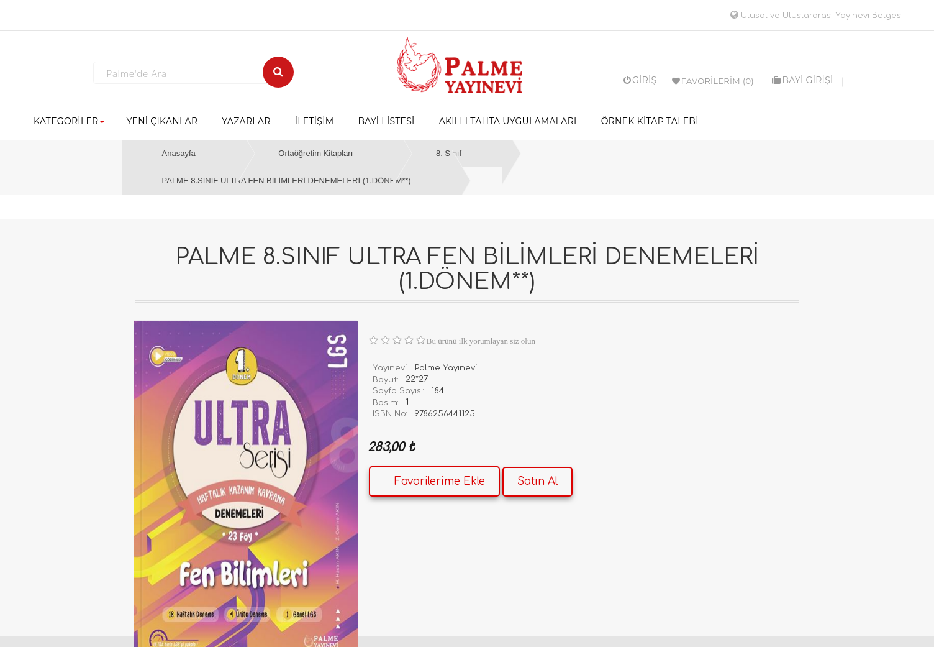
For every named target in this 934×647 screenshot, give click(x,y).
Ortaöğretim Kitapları (315, 153)
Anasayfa (179, 153)
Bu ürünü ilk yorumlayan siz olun (481, 341)
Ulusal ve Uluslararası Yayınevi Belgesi (816, 15)
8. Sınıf (448, 153)
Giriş (640, 80)
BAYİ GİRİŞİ (802, 80)
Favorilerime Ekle (439, 481)
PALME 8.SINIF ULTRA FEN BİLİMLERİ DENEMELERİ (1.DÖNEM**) (286, 180)
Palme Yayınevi (446, 368)
